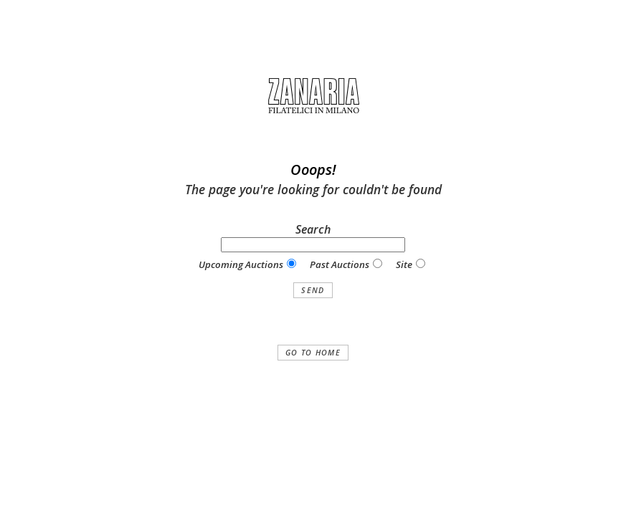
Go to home (313, 353)
